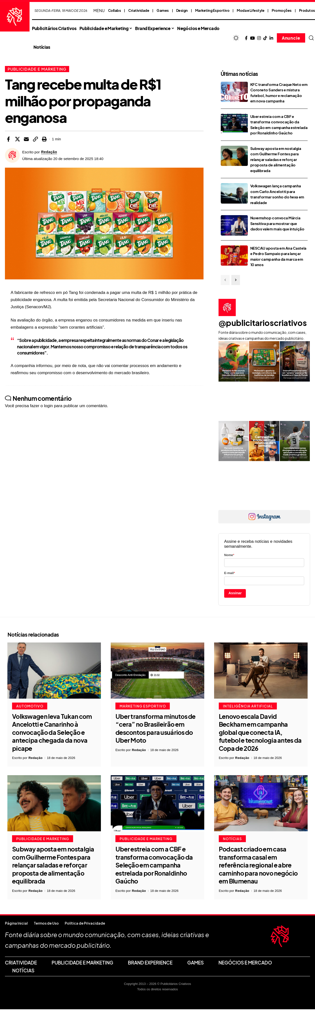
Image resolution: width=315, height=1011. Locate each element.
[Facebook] (246, 38)
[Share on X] (17, 139)
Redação (49, 152)
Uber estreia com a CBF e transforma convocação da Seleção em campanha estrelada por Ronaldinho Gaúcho (154, 867)
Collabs (114, 10)
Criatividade (138, 10)
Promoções (282, 10)
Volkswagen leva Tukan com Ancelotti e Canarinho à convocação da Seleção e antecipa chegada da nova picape (52, 734)
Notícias (232, 840)
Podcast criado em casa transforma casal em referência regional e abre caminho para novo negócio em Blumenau (258, 867)
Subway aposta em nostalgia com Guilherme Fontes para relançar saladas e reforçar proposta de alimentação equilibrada (275, 159)
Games (163, 10)
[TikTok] (265, 38)
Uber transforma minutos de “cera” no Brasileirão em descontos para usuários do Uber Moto (155, 730)
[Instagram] (259, 38)
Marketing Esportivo (212, 10)
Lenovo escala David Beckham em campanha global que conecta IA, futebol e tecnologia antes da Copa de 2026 (260, 734)
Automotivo (29, 707)
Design (182, 10)
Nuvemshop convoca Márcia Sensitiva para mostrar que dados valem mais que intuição (277, 223)
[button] (311, 38)
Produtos (307, 10)
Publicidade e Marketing (37, 69)
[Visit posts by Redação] (12, 155)
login (48, 405)
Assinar (235, 593)
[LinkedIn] (271, 38)
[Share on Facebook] (8, 139)
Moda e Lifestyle (250, 10)
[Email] (26, 139)
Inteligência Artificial (248, 707)
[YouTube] (252, 38)
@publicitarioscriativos (263, 323)
